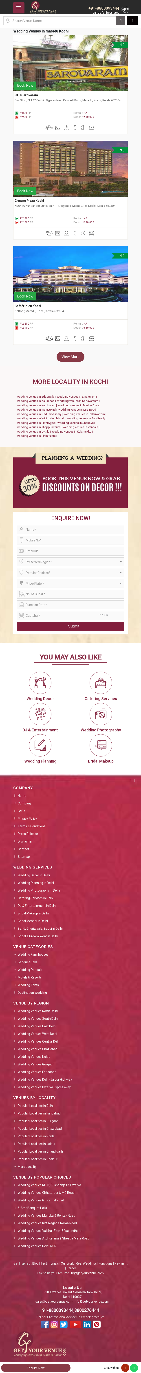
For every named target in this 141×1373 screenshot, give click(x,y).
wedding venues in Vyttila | (34, 431)
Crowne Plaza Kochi (29, 201)
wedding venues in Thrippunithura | (40, 427)
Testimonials (50, 1263)
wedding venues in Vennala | (82, 427)
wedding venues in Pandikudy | (87, 418)
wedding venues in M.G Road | (78, 409)
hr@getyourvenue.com (87, 1273)
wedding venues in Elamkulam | (37, 436)
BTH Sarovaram (26, 95)
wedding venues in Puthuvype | (37, 423)
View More (70, 356)
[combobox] (70, 561)
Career (71, 1268)
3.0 (121, 150)
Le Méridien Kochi (28, 306)
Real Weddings (86, 1263)
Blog (35, 1263)
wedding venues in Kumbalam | (37, 405)
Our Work (67, 1263)
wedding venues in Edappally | (37, 396)
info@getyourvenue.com (91, 1301)
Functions (105, 1263)
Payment (121, 1263)
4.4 (121, 255)
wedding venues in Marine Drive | (80, 405)
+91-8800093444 (103, 8)
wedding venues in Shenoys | (76, 423)
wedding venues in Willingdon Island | (42, 418)
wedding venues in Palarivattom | (86, 414)
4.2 (121, 45)
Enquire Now (36, 1368)
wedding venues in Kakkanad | (37, 401)
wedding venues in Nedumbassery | (40, 414)
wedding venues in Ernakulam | (77, 396)
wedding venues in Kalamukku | (73, 431)
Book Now (25, 85)
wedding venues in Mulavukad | (37, 409)
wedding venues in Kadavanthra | (79, 401)
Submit (73, 626)
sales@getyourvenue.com (54, 1301)
